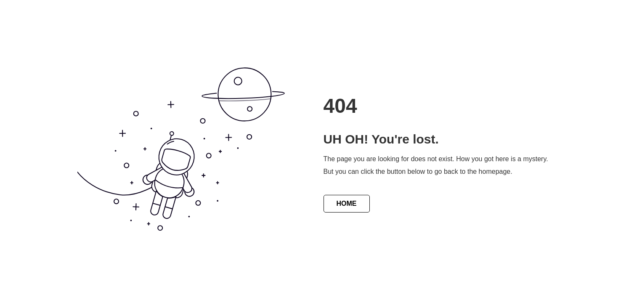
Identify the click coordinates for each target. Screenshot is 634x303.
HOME (347, 203)
